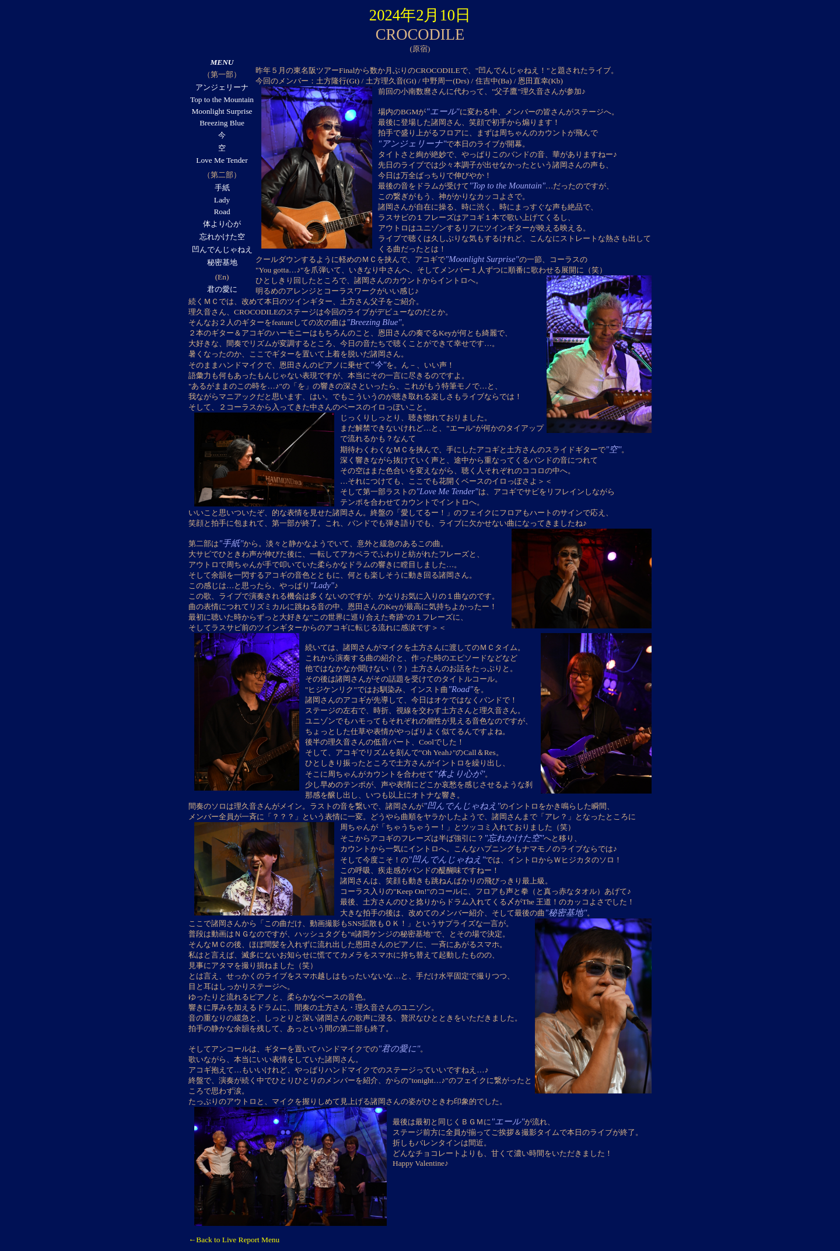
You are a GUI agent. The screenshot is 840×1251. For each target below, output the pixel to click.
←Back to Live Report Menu (233, 1239)
